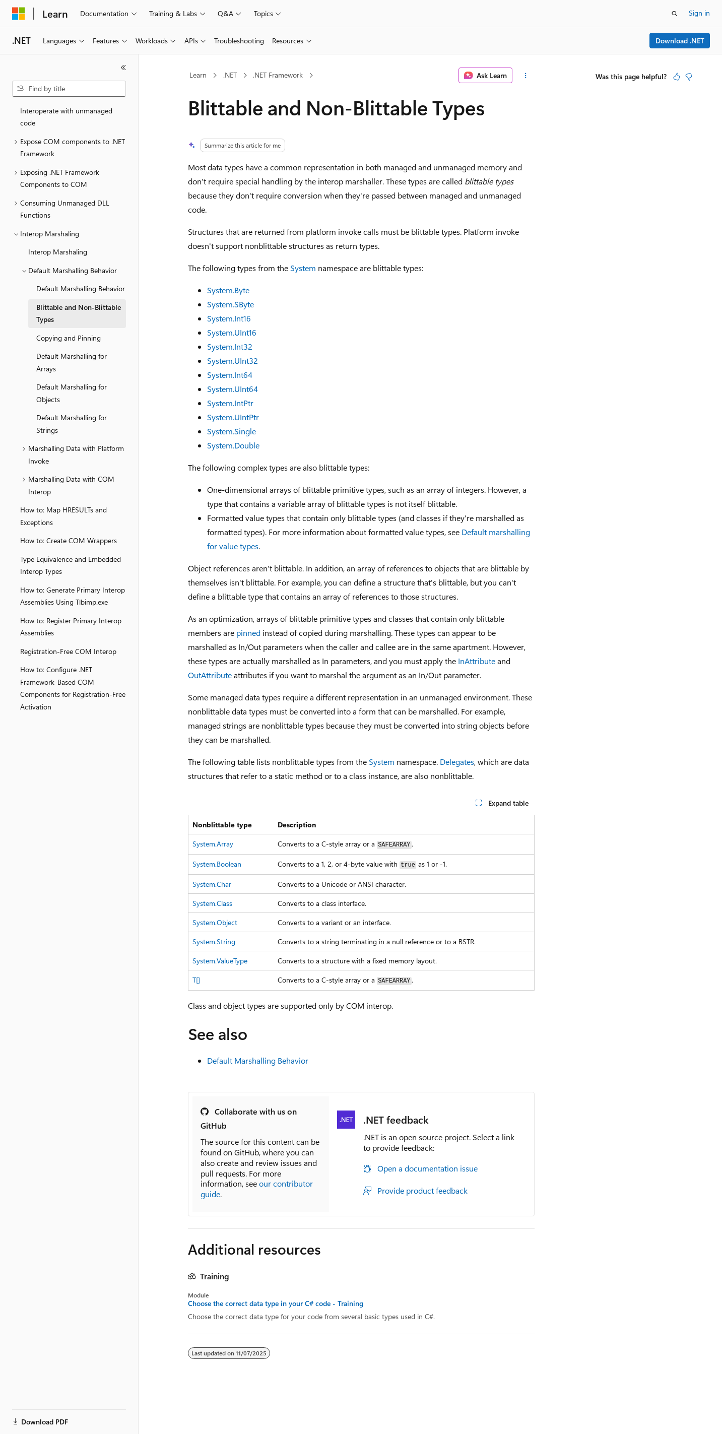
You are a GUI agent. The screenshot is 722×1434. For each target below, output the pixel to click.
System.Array (212, 844)
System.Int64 (229, 374)
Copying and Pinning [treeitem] (68, 338)
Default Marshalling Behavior (257, 1060)
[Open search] (675, 14)
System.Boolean (216, 864)
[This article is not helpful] (689, 77)
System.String (213, 941)
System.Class (212, 903)
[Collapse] (123, 67)
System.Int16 (229, 318)
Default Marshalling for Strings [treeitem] (71, 424)
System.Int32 (229, 346)
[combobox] (69, 89)
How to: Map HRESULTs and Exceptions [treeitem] (63, 516)
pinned (248, 632)
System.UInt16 (231, 332)
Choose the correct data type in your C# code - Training (275, 1303)
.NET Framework (278, 75)
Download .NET (679, 40)
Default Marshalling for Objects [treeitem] (71, 393)
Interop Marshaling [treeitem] (57, 251)
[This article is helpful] (677, 77)
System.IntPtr (230, 403)
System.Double (233, 445)
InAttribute (476, 661)
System (303, 268)
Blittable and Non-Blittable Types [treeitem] (78, 313)
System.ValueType (219, 960)
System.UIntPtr (233, 417)
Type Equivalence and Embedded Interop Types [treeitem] (70, 565)
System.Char (211, 884)
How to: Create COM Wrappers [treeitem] (68, 540)
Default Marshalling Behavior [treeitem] (80, 288)
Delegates (457, 761)
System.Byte (228, 290)
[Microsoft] (18, 13)
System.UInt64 (232, 388)
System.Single (231, 431)
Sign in (699, 13)
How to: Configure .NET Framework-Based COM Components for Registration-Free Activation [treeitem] (72, 688)
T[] (196, 980)
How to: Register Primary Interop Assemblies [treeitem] (70, 627)
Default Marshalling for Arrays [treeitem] (71, 362)
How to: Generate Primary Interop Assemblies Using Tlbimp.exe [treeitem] (72, 596)
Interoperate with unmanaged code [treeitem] (66, 117)
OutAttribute (210, 675)
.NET (230, 75)
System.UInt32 (232, 360)
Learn (198, 75)
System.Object (214, 922)
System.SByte (230, 304)
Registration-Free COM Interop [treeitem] (68, 651)
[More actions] (525, 76)
